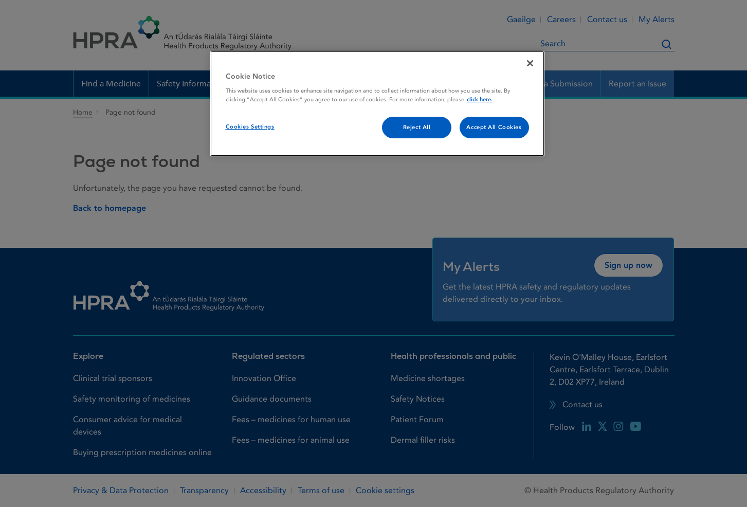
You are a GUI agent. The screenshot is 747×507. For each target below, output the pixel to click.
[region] (377, 104)
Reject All (417, 127)
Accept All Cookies (493, 127)
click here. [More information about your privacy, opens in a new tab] (480, 99)
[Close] (530, 63)
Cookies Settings (250, 126)
